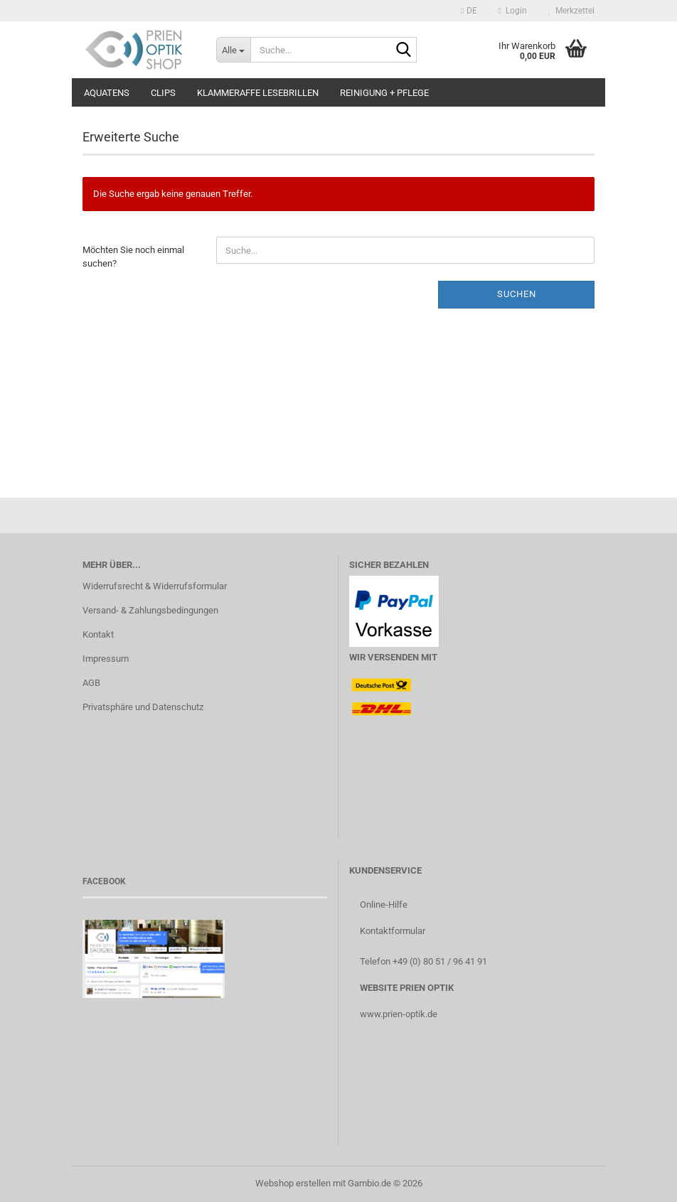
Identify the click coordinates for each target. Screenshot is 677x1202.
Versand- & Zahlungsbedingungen (150, 610)
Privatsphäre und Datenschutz (142, 707)
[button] (468, 10)
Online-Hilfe (383, 904)
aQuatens (106, 92)
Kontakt (98, 634)
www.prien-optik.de (398, 1014)
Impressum (105, 658)
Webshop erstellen (293, 1183)
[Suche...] (233, 50)
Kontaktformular (392, 930)
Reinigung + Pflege (384, 92)
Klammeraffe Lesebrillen (258, 92)
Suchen (516, 294)
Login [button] (513, 11)
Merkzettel (571, 11)
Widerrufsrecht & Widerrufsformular (154, 586)
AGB (91, 682)
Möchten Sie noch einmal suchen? (133, 257)
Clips (163, 92)
